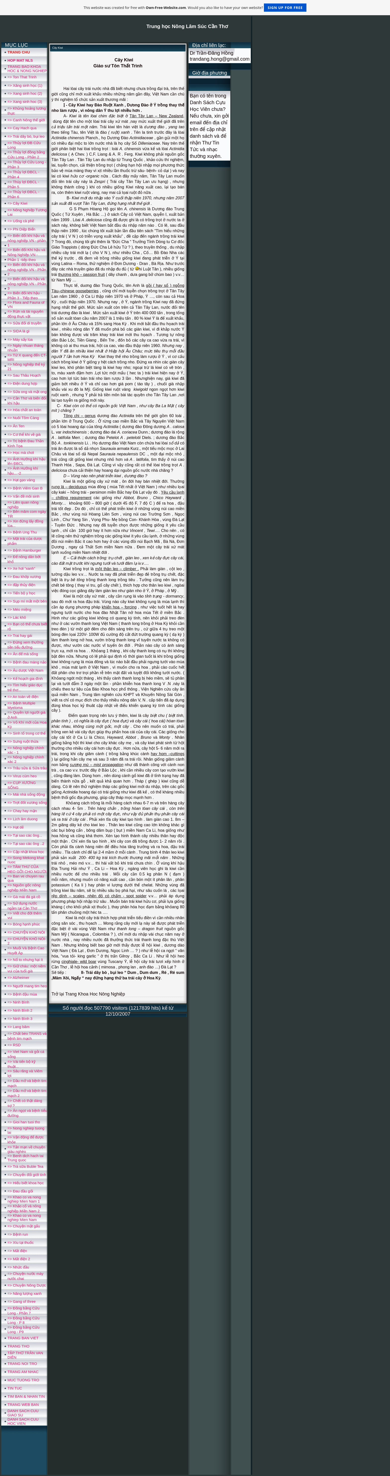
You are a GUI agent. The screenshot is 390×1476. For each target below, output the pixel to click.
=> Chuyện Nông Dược (26, 1285)
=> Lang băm (18, 1027)
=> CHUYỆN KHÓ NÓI (26, 932)
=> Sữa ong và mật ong (27, 392)
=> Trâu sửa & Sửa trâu (27, 768)
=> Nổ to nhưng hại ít (25, 959)
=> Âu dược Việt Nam (25, 670)
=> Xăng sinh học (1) (24, 85)
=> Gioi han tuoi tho (23, 1122)
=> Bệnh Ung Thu (22, 532)
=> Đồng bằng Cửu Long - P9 (23, 1329)
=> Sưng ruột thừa (22, 741)
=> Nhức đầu (18, 1267)
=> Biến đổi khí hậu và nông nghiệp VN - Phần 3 (26, 283)
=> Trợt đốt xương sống (27, 802)
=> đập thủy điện (21, 585)
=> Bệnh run (17, 1234)
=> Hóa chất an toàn (24, 410)
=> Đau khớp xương (24, 576)
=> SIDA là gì (18, 331)
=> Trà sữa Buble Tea (25, 1166)
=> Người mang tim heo (27, 986)
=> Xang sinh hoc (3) (24, 101)
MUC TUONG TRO (23, 1380)
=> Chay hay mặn (22, 811)
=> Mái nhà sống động (26, 794)
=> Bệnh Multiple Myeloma (21, 705)
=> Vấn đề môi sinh (23, 496)
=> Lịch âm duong (22, 819)
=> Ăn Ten (15, 426)
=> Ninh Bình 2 (19, 1010)
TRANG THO (18, 1346)
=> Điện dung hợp (22, 383)
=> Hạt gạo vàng (21, 480)
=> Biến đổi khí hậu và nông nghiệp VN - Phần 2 (26, 269)
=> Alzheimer (18, 977)
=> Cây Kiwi (17, 203)
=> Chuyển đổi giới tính (26, 1174)
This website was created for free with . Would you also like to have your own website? (195, 7)
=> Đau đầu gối (20, 1191)
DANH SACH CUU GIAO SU (23, 1413)
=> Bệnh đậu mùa (22, 994)
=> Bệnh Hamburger (24, 550)
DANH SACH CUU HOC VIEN (23, 1421)
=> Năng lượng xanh (24, 1293)
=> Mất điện (17, 1251)
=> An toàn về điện (22, 697)
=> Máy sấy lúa (20, 339)
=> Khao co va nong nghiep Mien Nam (24, 1217)
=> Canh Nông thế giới (26, 120)
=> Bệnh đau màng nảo (26, 662)
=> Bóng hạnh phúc (23, 924)
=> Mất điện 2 (18, 1259)
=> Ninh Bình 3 (19, 1018)
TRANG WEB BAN (23, 1404)
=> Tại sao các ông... (24, 835)
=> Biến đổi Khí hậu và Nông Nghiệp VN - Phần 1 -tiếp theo (26, 255)
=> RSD (14, 1045)
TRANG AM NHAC (23, 1372)
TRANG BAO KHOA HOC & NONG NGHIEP (27, 68)
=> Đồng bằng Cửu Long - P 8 (23, 1320)
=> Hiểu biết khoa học (25, 1183)
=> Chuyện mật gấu (23, 1226)
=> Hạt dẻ (15, 827)
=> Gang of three (21, 1301)
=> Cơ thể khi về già (24, 434)
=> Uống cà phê (20, 221)
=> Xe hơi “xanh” (21, 568)
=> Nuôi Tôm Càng (23, 418)
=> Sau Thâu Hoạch (24, 375)
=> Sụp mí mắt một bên (27, 601)
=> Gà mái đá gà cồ (23, 897)
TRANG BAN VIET (23, 1338)
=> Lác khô (16, 617)
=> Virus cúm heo (22, 776)
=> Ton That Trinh (22, 77)
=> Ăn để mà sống (22, 654)
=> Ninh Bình (18, 1002)
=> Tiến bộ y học (21, 593)
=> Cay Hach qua (22, 128)
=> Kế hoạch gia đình (25, 678)
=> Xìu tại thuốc (20, 1242)
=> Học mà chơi (20, 452)
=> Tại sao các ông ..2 (25, 843)
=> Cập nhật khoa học (25, 852)
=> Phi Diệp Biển (21, 229)
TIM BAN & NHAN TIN (26, 1396)
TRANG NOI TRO (22, 1363)
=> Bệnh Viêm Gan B (25, 488)
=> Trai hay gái (19, 635)
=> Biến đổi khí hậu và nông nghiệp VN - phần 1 (26, 240)
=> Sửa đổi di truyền (24, 323)
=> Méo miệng (19, 609)
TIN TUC (14, 1388)
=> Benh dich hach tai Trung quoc (25, 1158)
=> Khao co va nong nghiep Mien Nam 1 (24, 1199)
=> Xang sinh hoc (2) (24, 93)
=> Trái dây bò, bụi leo (26, 136)
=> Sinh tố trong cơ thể (26, 733)
